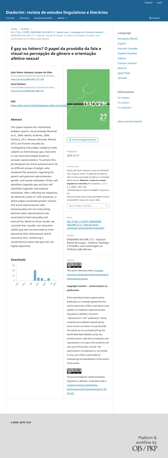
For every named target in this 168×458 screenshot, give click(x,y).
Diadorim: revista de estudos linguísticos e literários (57, 12)
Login (159, 2)
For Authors (123, 102)
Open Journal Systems (130, 121)
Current (10, 18)
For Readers (123, 97)
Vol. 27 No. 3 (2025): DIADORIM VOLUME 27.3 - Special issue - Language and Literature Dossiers (57, 32)
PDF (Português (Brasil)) (84, 139)
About (61, 18)
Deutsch (122, 68)
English (122, 43)
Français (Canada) (128, 48)
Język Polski (124, 73)
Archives (24, 18)
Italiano (122, 58)
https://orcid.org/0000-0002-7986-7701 (27, 91)
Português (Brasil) (128, 38)
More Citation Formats (80, 205)
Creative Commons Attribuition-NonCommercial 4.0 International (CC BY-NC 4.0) (87, 389)
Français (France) (127, 63)
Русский (122, 78)
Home (14, 28)
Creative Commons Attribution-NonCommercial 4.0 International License (87, 274)
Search (154, 18)
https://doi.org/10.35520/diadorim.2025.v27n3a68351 (40, 105)
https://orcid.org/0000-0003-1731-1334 (27, 79)
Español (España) (127, 53)
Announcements (43, 18)
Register (149, 2)
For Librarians (124, 107)
